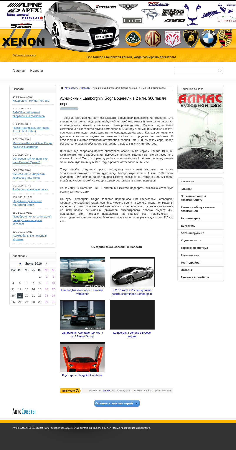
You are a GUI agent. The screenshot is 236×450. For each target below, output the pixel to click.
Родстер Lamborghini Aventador (82, 375)
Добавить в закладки (24, 55)
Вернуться (68, 390)
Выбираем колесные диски (30, 189)
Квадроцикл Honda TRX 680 (31, 100)
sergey (106, 390)
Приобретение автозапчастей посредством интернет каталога (32, 220)
